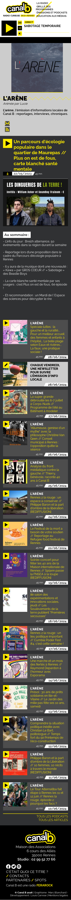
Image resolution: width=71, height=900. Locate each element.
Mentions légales (58, 895)
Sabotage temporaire (42, 26)
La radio (42, 3)
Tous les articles (53, 820)
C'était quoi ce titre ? (27, 872)
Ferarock (45, 885)
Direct (29, 22)
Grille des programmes (44, 8)
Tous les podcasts (52, 816)
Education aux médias (51, 15)
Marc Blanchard (57, 892)
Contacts (19, 876)
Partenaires (18, 880)
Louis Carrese (39, 895)
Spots (40, 880)
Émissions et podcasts (52, 12)
